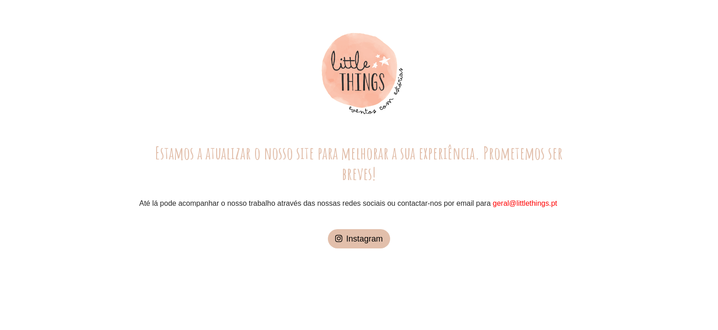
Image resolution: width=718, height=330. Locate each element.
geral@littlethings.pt (525, 203)
